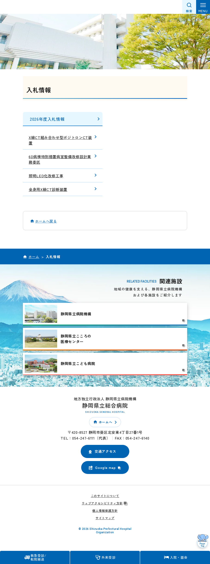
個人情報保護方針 (104, 510)
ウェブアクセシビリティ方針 (105, 503)
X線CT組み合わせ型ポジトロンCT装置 (60, 140)
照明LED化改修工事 (46, 175)
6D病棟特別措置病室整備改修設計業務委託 (60, 159)
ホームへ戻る (46, 221)
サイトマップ (105, 518)
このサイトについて (105, 496)
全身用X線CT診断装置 (48, 189)
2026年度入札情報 (47, 119)
